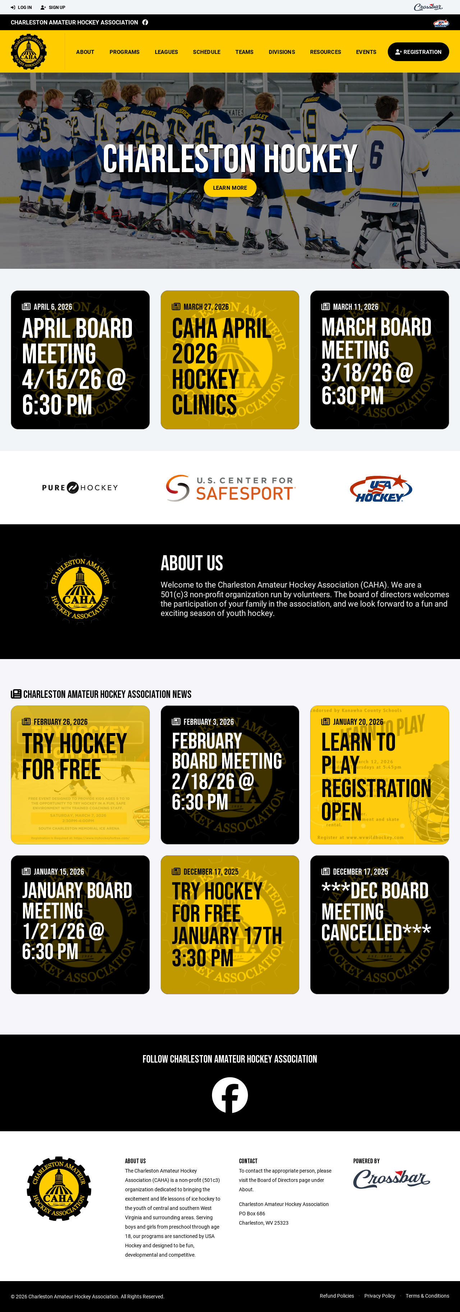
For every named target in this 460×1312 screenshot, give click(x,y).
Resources (325, 51)
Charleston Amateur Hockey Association (74, 22)
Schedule (206, 51)
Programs (125, 51)
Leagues (166, 51)
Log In (21, 7)
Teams (244, 51)
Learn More (230, 187)
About (85, 51)
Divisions (282, 51)
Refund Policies (337, 1295)
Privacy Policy (379, 1295)
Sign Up (53, 7)
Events (366, 51)
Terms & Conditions (427, 1295)
